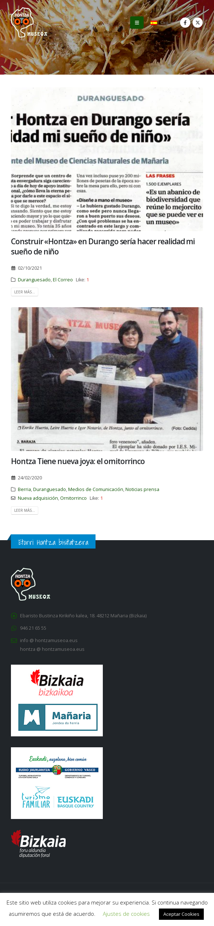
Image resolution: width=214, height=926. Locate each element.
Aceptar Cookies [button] (181, 914)
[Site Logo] (29, 22)
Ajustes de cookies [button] (126, 913)
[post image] (107, 159)
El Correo (63, 280)
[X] (197, 22)
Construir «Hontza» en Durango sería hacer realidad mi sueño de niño (103, 246)
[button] (137, 22)
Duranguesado (34, 280)
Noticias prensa (142, 489)
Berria (24, 489)
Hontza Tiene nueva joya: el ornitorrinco (78, 461)
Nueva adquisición (38, 498)
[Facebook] (185, 22)
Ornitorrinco (73, 498)
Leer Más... (24, 291)
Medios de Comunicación (95, 489)
